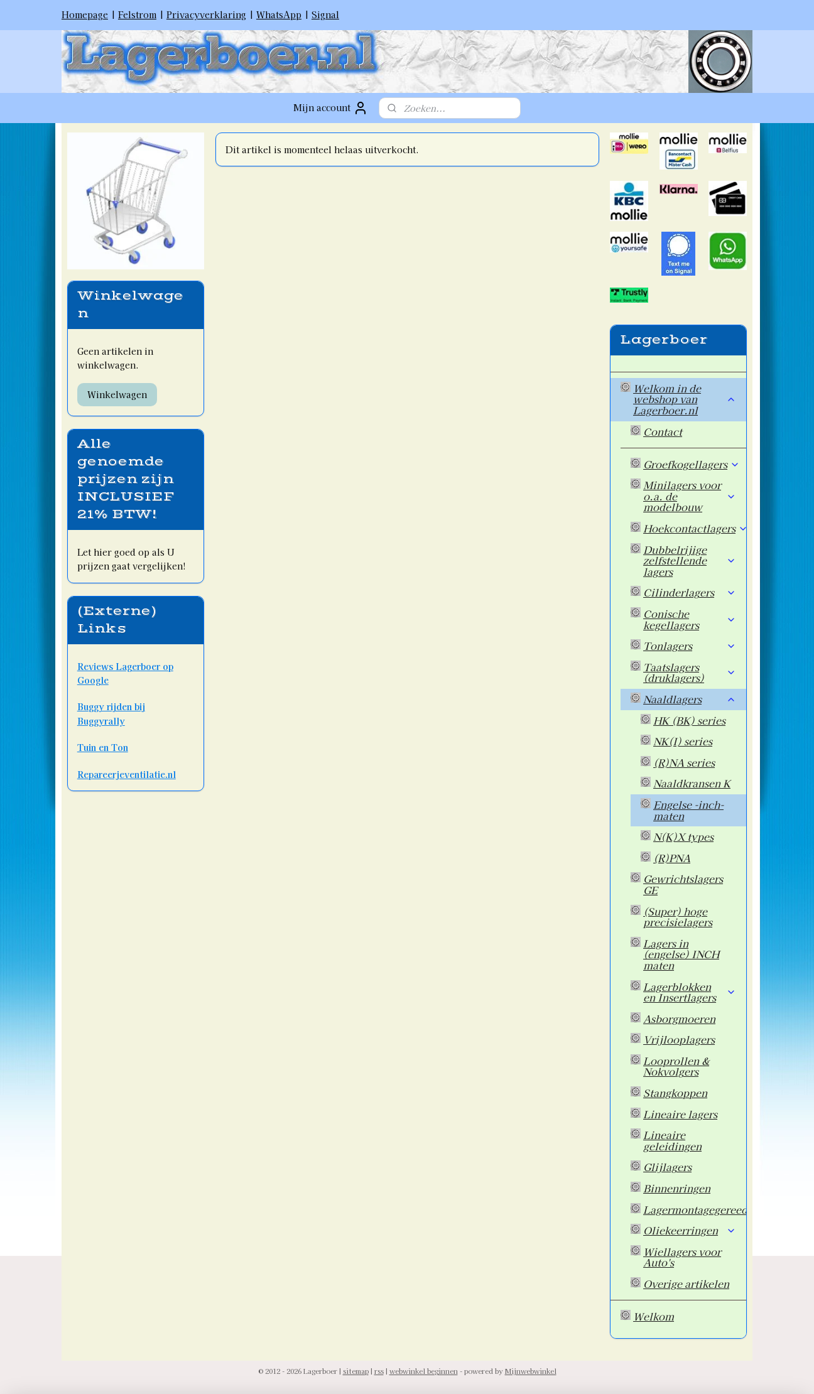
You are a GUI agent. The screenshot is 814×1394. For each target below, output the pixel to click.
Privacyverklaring (206, 14)
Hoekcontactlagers (694, 528)
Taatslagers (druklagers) (689, 672)
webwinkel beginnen (423, 1371)
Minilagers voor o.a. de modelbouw (689, 495)
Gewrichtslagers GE (683, 884)
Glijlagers (667, 1166)
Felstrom (137, 14)
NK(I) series (682, 740)
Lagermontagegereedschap (694, 1209)
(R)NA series (684, 762)
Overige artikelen (686, 1283)
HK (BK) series (689, 720)
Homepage (85, 14)
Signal (325, 14)
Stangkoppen (675, 1092)
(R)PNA (671, 857)
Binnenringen (676, 1188)
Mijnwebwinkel (530, 1371)
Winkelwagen (117, 394)
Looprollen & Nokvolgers (676, 1066)
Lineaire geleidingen (672, 1140)
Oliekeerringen (689, 1230)
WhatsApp (278, 14)
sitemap (356, 1371)
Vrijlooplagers (679, 1039)
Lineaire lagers (680, 1113)
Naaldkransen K (691, 783)
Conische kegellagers (689, 619)
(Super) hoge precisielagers (677, 917)
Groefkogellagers (691, 464)
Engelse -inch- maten (688, 810)
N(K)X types (683, 836)
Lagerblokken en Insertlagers (689, 992)
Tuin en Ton (102, 747)
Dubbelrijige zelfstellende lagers (689, 560)
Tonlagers (689, 645)
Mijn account (330, 108)
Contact (662, 431)
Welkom (653, 1316)
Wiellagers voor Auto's (682, 1257)
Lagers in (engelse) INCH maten (681, 954)
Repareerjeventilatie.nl (126, 774)
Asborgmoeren (679, 1018)
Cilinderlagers (689, 592)
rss (379, 1371)
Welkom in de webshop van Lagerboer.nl (684, 399)
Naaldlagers (689, 698)
